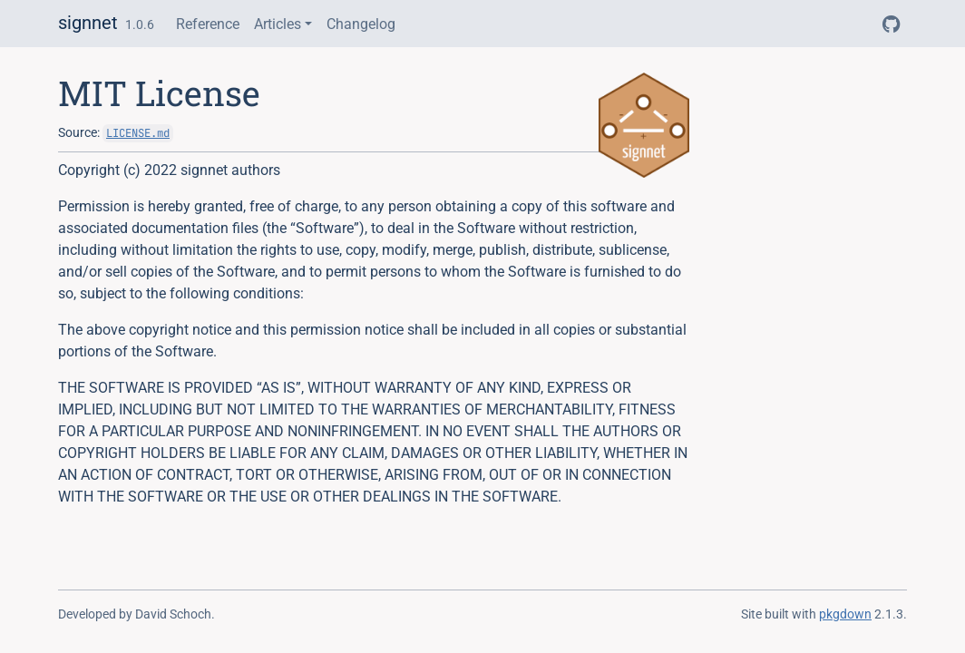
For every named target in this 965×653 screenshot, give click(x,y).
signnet (88, 23)
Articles (277, 24)
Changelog (361, 24)
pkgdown (845, 614)
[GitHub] (891, 24)
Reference (207, 24)
